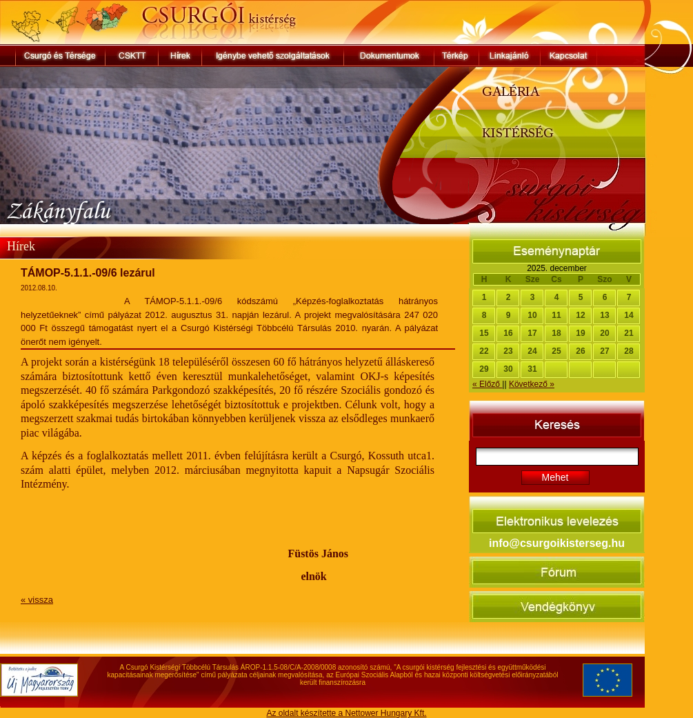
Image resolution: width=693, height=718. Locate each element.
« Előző (487, 384)
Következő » (531, 384)
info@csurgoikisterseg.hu (557, 543)
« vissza (37, 600)
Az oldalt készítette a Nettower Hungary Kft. (346, 713)
